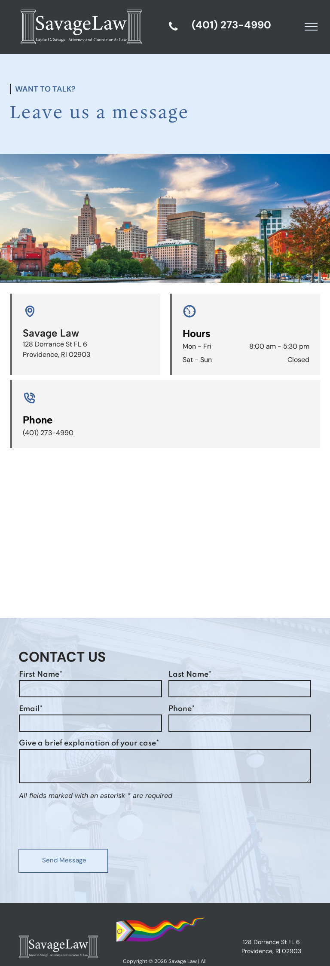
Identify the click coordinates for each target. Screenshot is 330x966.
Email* (31, 709)
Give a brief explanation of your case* (89, 743)
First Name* (41, 674)
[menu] (311, 26)
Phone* (181, 709)
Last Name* (190, 674)
